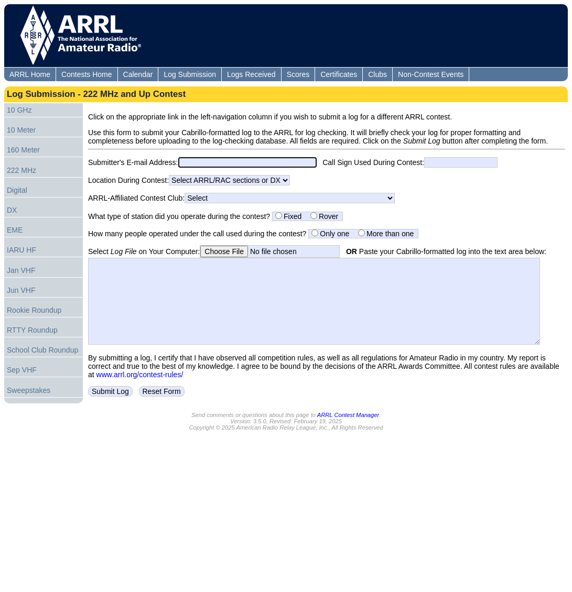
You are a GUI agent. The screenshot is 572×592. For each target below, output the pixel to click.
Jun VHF (21, 290)
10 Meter (21, 130)
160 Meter (23, 150)
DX (12, 210)
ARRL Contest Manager (348, 426)
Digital (17, 190)
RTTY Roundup (32, 330)
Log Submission (190, 74)
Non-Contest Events (430, 74)
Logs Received (251, 74)
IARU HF (21, 250)
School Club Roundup (42, 350)
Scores (298, 74)
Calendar (138, 74)
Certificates (338, 74)
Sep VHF (22, 370)
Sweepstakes (28, 390)
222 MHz (21, 170)
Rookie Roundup (34, 310)
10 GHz (19, 110)
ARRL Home (29, 74)
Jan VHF (21, 270)
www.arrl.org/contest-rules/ (140, 390)
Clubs (377, 74)
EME (15, 230)
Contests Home (86, 74)
